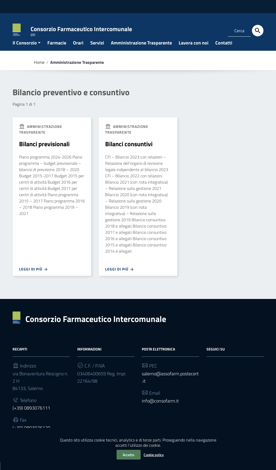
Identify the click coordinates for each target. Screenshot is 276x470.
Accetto (128, 454)
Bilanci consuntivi (129, 152)
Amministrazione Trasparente (141, 50)
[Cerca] (257, 30)
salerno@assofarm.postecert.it (170, 385)
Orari (78, 50)
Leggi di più (33, 277)
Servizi (97, 50)
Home (39, 70)
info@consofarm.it (160, 408)
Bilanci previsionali (44, 152)
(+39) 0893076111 (31, 416)
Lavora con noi (194, 50)
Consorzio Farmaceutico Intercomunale (95, 326)
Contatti (223, 50)
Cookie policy (154, 454)
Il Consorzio (25, 50)
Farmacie (56, 50)
